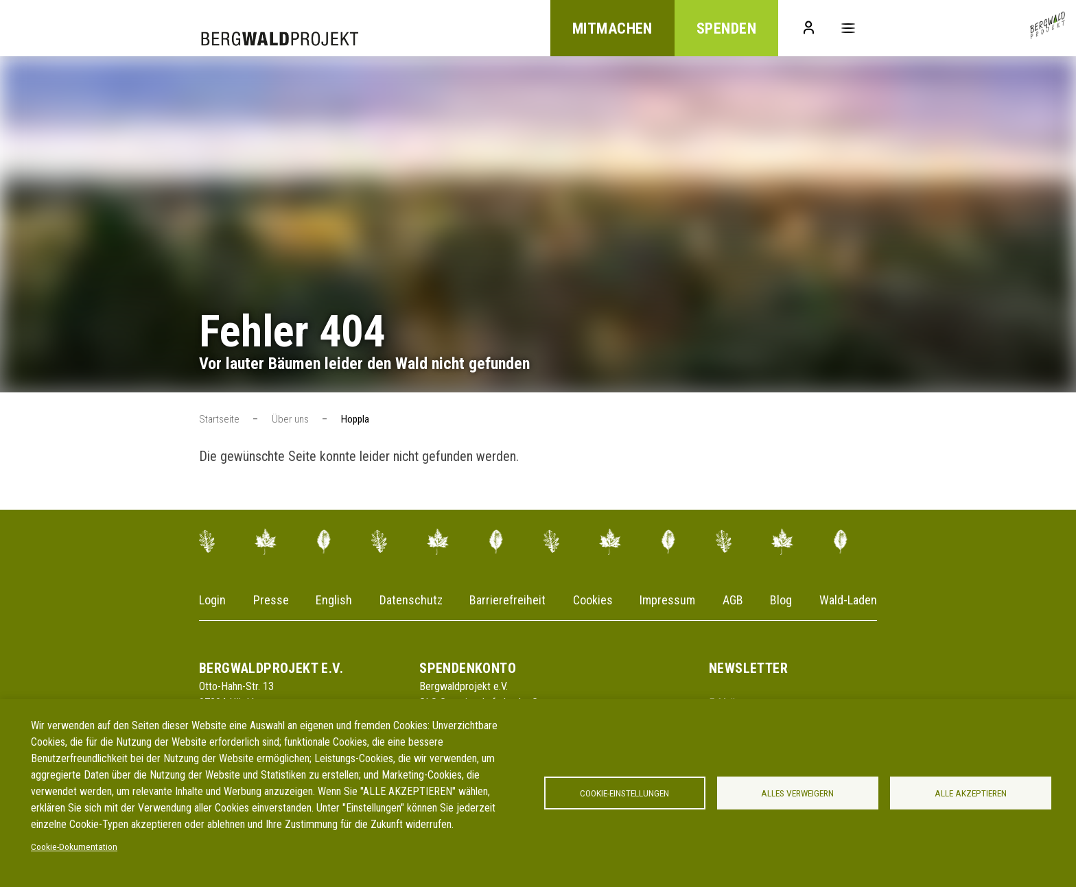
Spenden (726, 28)
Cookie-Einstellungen (624, 793)
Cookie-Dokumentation (74, 846)
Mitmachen (612, 28)
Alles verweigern (797, 793)
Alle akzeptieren (971, 793)
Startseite (219, 419)
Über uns (290, 419)
